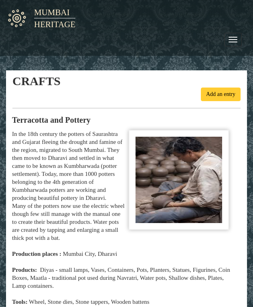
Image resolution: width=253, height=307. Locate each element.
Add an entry (220, 94)
